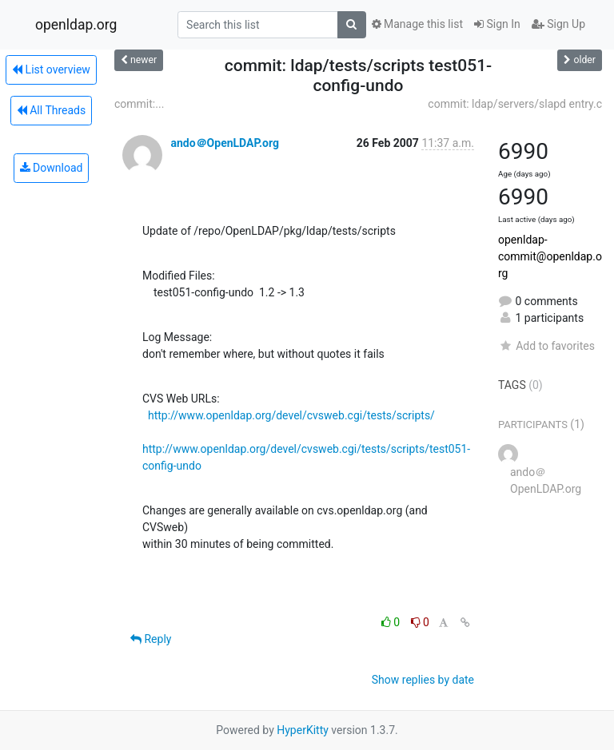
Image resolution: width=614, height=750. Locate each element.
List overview (51, 69)
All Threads (51, 110)
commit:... (139, 103)
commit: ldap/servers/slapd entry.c (515, 103)
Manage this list (417, 24)
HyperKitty (303, 730)
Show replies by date (423, 679)
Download (51, 167)
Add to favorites (546, 345)
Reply (150, 639)
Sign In (497, 24)
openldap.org (76, 25)
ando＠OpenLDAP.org (224, 143)
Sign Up (558, 24)
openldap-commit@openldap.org (550, 256)
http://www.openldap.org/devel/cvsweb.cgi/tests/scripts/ (291, 415)
